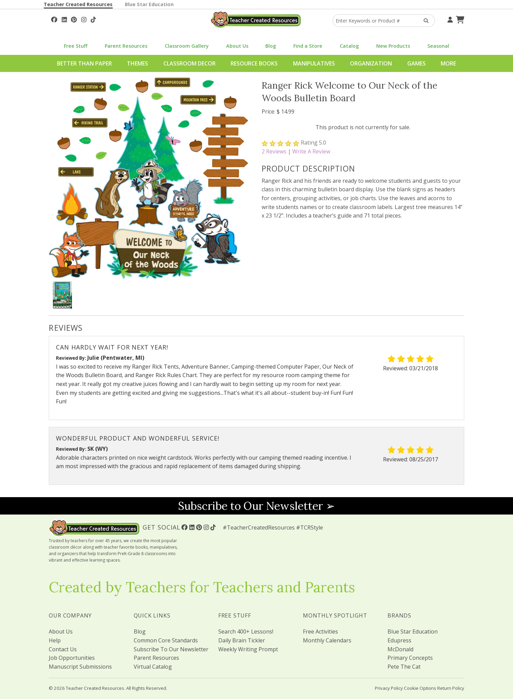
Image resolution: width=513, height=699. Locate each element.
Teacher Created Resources (78, 4)
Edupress (399, 640)
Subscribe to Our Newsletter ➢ (256, 506)
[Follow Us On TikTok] (93, 18)
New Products (393, 46)
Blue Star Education (149, 4)
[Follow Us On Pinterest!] (74, 18)
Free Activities (320, 631)
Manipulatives (314, 63)
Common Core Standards (166, 640)
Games (416, 63)
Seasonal (438, 46)
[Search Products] (424, 20)
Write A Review (311, 151)
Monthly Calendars (327, 640)
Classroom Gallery (187, 46)
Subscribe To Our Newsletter (171, 649)
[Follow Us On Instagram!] (83, 18)
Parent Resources (126, 46)
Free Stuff (75, 46)
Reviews (274, 151)
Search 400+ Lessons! (245, 631)
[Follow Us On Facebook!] (54, 18)
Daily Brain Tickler (241, 640)
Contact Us (63, 649)
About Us (237, 46)
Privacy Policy (389, 688)
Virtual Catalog (153, 666)
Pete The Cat (404, 666)
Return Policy (450, 688)
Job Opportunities (72, 657)
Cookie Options (420, 688)
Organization (371, 63)
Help (55, 640)
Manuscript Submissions (80, 666)
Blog (270, 46)
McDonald (400, 649)
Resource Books (254, 63)
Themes (137, 63)
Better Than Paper (84, 63)
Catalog (349, 46)
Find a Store (307, 46)
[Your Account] (449, 18)
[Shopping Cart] (459, 18)
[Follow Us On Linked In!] (64, 18)
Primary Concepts (410, 657)
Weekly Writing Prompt (248, 649)
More (448, 63)
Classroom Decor (189, 63)
